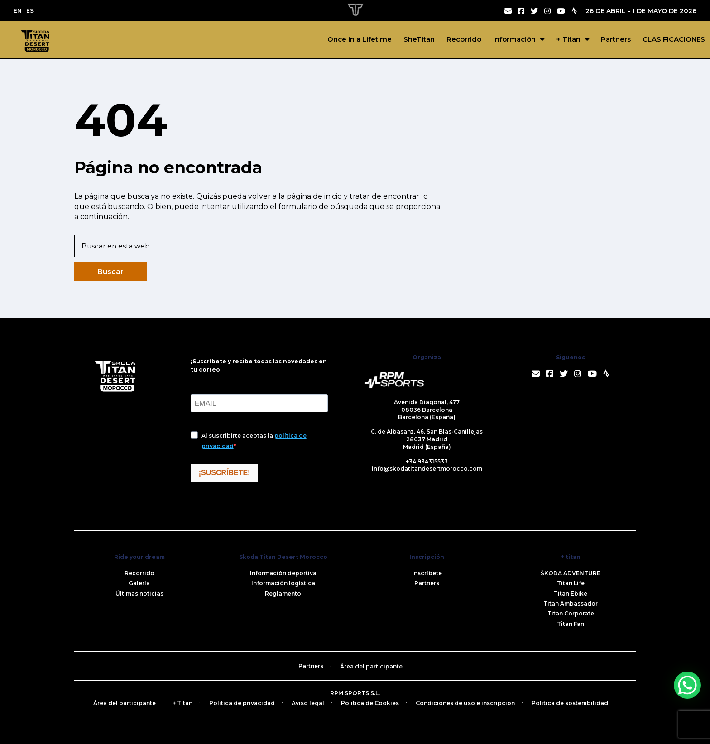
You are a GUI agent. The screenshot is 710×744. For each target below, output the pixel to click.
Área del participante (371, 666)
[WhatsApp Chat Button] (687, 685)
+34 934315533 (427, 461)
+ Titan (568, 39)
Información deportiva (283, 573)
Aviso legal (308, 703)
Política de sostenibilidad (570, 703)
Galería (139, 583)
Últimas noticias (139, 593)
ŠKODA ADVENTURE (570, 573)
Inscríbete (427, 573)
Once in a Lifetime (359, 39)
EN (18, 10)
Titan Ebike (570, 593)
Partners (616, 39)
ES (30, 10)
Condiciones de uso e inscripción (465, 703)
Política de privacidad (242, 703)
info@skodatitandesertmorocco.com (427, 468)
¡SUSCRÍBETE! (224, 473)
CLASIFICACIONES (674, 39)
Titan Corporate (570, 613)
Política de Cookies (370, 703)
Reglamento (283, 593)
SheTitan (419, 39)
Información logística (283, 583)
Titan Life (571, 583)
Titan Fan (570, 623)
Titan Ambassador (570, 603)
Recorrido (463, 39)
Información (514, 39)
